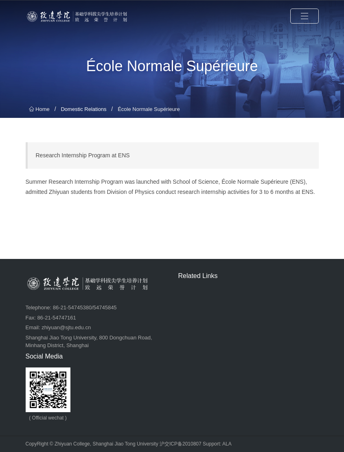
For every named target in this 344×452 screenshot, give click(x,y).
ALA (227, 444)
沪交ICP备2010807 (181, 444)
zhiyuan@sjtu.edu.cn (66, 327)
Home (39, 109)
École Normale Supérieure (149, 109)
